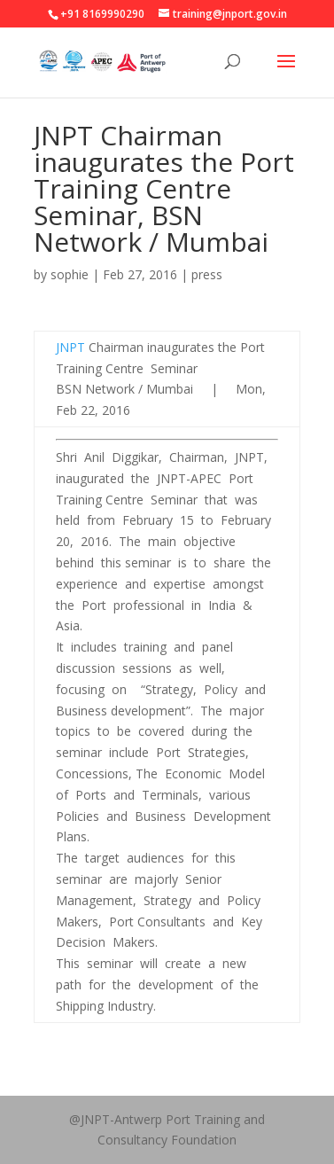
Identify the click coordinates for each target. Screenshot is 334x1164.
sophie (69, 274)
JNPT (70, 347)
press (206, 274)
